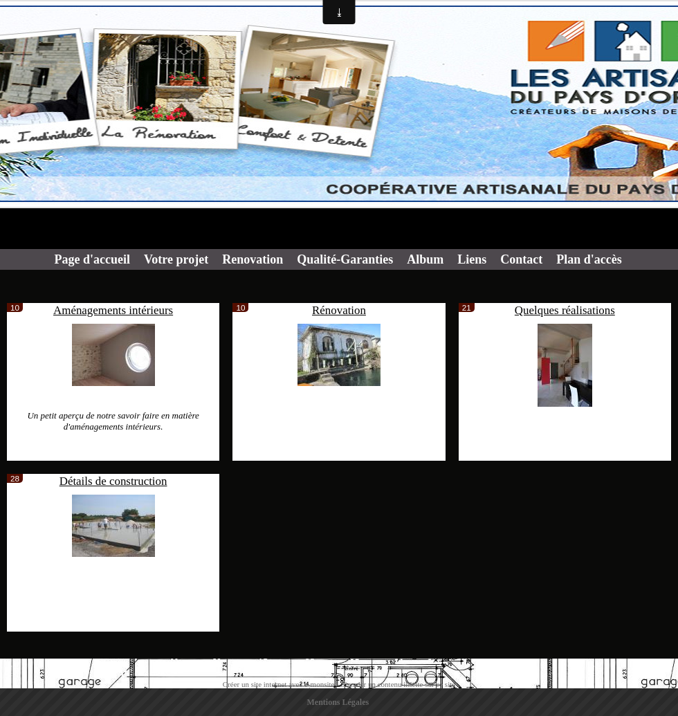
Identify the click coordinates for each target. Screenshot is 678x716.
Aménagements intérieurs (113, 310)
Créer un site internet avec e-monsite (279, 684)
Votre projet (176, 259)
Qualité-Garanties (345, 259)
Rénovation (339, 310)
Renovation (252, 259)
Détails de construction (113, 481)
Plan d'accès (589, 259)
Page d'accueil (92, 259)
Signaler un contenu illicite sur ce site (398, 684)
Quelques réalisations (565, 310)
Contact (521, 259)
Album (425, 259)
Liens (471, 259)
